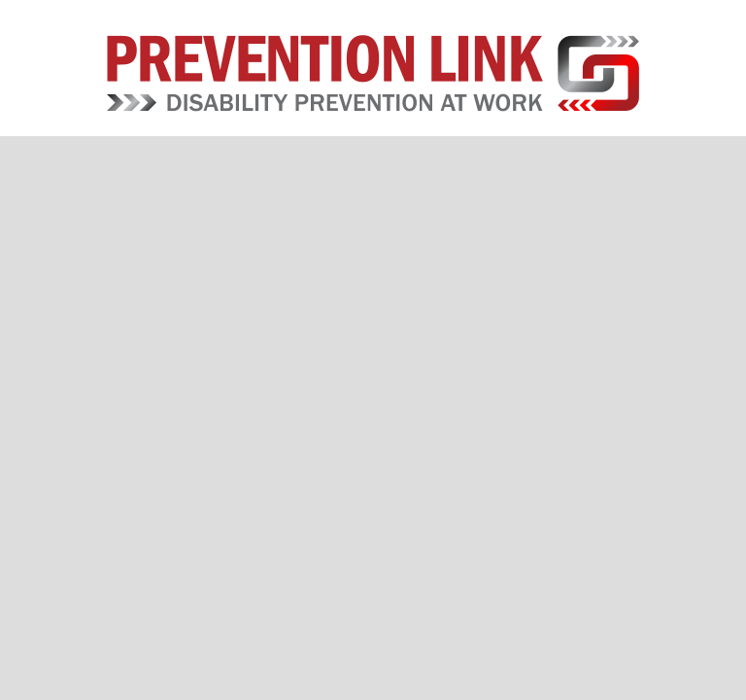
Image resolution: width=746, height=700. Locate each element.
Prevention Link (372, 73)
